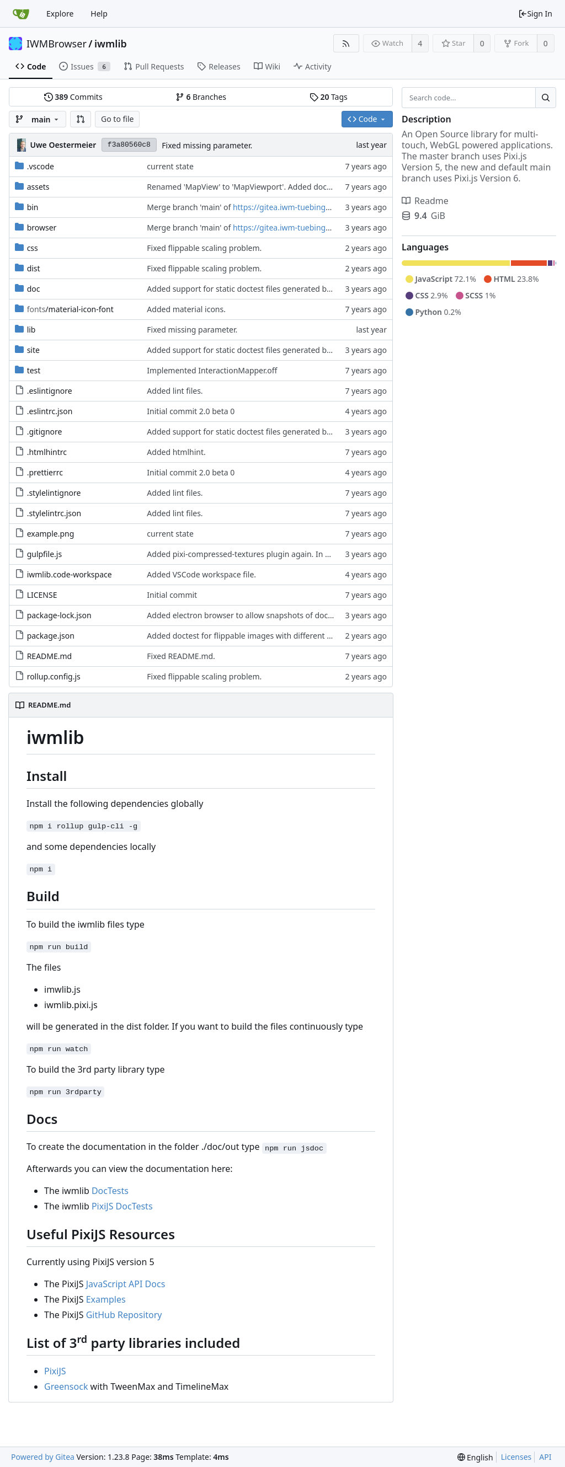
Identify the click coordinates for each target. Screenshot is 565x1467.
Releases (218, 66)
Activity (312, 66)
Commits (73, 97)
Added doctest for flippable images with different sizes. (246, 635)
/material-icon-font (70, 309)
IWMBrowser (56, 43)
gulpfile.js (44, 554)
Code (30, 66)
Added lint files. (174, 391)
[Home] (21, 14)
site (33, 350)
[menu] (475, 1457)
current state (170, 166)
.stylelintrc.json (54, 513)
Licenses (516, 1457)
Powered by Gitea (42, 1457)
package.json (50, 635)
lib (31, 329)
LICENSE (42, 595)
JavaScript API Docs (126, 1284)
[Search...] (545, 97)
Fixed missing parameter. (207, 145)
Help (99, 13)
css (32, 248)
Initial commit (172, 595)
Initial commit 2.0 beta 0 (190, 411)
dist (33, 268)
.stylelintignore (54, 493)
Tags (329, 97)
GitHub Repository (124, 1315)
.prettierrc (45, 472)
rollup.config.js (54, 676)
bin (33, 207)
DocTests (110, 1191)
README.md (49, 656)
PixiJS (55, 1371)
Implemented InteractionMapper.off (212, 370)
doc (33, 288)
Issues (84, 66)
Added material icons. (186, 309)
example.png (50, 533)
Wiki (267, 66)
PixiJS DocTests (122, 1206)
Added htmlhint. (176, 452)
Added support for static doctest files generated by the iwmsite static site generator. (298, 288)
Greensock (66, 1386)
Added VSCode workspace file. (201, 574)
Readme (425, 200)
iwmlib (110, 43)
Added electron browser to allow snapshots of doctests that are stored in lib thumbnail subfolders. (324, 615)
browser (42, 227)
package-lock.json (59, 615)
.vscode (40, 166)
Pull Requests (154, 66)
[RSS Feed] (346, 43)
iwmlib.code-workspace (69, 574)
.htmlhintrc (47, 452)
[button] (80, 119)
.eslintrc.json (50, 411)
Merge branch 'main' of (190, 207)
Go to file (117, 119)
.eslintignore (49, 391)
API (545, 1457)
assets (38, 186)
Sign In (535, 13)
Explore (59, 13)
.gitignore (44, 431)
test (34, 370)
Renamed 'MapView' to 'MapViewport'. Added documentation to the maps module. (296, 186)
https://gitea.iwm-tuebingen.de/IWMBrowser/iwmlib (328, 207)
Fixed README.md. (181, 656)
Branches (200, 97)
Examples (106, 1299)
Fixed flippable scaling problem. (204, 248)
